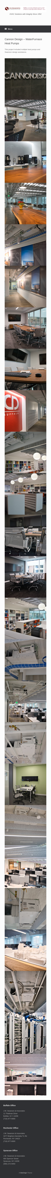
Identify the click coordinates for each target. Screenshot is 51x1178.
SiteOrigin (23, 1173)
